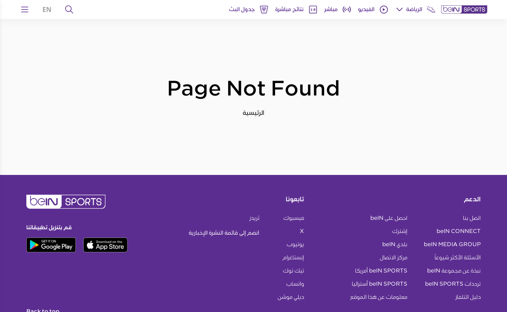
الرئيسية (253, 112)
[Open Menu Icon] (25, 9)
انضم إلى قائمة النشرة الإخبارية (224, 233)
